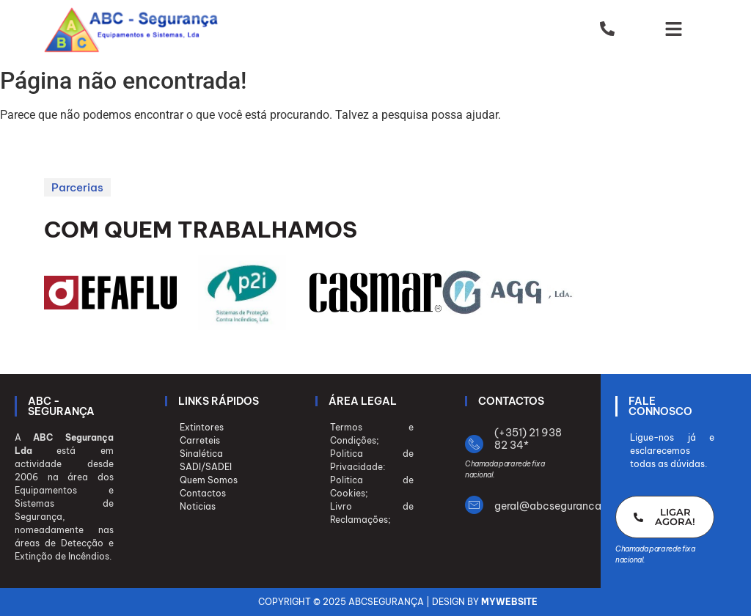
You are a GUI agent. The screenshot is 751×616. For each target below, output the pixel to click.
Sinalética (201, 453)
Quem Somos (209, 479)
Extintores (202, 427)
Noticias (198, 506)
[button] (674, 30)
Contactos (203, 493)
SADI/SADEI (206, 466)
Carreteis (200, 440)
